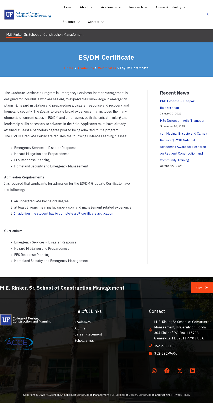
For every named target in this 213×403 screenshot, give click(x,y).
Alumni (79, 328)
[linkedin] (193, 370)
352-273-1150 (165, 346)
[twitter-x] (181, 370)
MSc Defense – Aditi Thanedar (183, 120)
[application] (87, 7)
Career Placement (88, 334)
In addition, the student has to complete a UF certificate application (65, 213)
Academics (82, 322)
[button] (83, 7)
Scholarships (84, 340)
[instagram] (155, 370)
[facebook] (168, 370)
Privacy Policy (181, 395)
